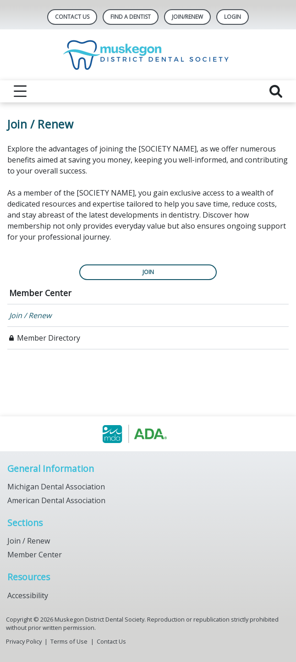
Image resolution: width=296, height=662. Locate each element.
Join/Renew (187, 17)
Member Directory (48, 338)
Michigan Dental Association (56, 487)
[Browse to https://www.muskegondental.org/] (148, 434)
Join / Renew (30, 315)
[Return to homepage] (148, 55)
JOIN (148, 272)
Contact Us (72, 17)
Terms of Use (69, 641)
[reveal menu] (20, 91)
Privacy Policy (24, 641)
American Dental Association (56, 500)
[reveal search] (276, 91)
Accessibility (27, 595)
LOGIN (232, 17)
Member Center (40, 292)
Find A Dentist (130, 17)
